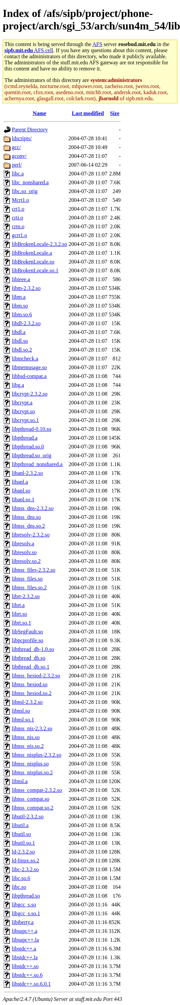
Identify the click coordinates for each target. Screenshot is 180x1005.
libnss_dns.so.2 (28, 526)
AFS (97, 44)
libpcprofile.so (27, 640)
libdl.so (20, 341)
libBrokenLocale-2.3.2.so (39, 244)
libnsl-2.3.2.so (27, 702)
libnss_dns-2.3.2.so (32, 508)
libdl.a (18, 332)
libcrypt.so (23, 411)
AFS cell (28, 50)
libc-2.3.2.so (25, 869)
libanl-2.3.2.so (27, 473)
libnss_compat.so (30, 799)
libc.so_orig (25, 191)
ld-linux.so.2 (25, 860)
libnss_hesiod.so (29, 684)
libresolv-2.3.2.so (31, 535)
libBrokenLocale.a (32, 253)
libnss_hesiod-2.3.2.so (36, 675)
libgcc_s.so (24, 904)
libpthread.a (25, 438)
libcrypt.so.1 (25, 420)
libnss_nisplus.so (30, 764)
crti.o (17, 218)
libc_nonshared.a (30, 182)
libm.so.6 (22, 314)
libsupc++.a (24, 931)
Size (114, 113)
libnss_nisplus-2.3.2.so (36, 755)
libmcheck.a (25, 358)
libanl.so (21, 491)
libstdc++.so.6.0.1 (31, 984)
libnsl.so (21, 711)
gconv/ (19, 156)
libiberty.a (22, 922)
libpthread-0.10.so (31, 429)
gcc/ (16, 147)
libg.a (18, 385)
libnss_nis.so (26, 737)
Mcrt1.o (20, 200)
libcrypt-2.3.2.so (29, 394)
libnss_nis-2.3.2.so (32, 728)
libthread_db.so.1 (30, 667)
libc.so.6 (21, 878)
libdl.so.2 (22, 350)
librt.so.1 (21, 623)
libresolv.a (23, 543)
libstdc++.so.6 (27, 975)
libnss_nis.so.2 (28, 746)
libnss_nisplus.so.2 (32, 772)
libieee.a (21, 279)
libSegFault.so (27, 631)
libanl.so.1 (23, 499)
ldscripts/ (22, 138)
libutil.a (20, 825)
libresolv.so (24, 552)
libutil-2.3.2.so (28, 816)
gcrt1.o (19, 235)
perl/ (17, 165)
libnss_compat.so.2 (32, 808)
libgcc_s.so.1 (26, 913)
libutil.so (21, 834)
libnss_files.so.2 (29, 587)
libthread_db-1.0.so (33, 649)
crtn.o (18, 226)
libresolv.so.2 (26, 561)
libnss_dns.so (26, 517)
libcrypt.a (22, 402)
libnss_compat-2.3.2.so (37, 790)
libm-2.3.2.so (26, 288)
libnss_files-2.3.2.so (33, 570)
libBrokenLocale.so (33, 262)
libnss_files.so (27, 579)
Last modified (88, 113)
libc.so (19, 887)
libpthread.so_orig (31, 455)
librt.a (18, 605)
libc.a (18, 173)
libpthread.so (26, 896)
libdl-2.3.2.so (26, 323)
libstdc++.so (25, 966)
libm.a (18, 297)
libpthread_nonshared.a (37, 464)
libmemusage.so (29, 367)
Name (39, 113)
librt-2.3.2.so (26, 596)
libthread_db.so (28, 658)
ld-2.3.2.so (23, 852)
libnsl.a (20, 781)
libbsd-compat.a (29, 376)
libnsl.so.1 (23, 720)
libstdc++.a (24, 948)
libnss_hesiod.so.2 (31, 693)
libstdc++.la (25, 957)
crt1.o (18, 209)
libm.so (20, 306)
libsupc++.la (25, 940)
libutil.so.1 (23, 843)
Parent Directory (30, 129)
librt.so (19, 614)
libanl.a (20, 482)
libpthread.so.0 (28, 446)
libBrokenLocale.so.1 (35, 270)
